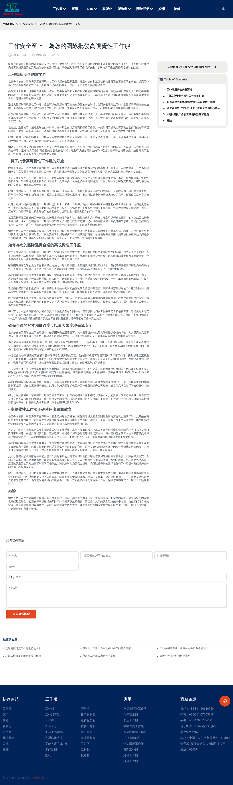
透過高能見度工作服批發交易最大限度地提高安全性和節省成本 (22, 648)
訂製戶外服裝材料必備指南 (175, 655)
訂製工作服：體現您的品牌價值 (23, 655)
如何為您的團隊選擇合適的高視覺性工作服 (191, 101)
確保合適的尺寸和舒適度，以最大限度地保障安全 (194, 108)
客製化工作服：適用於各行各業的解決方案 (106, 648)
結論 (169, 120)
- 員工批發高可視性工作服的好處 (185, 95)
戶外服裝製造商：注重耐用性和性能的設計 (184, 648)
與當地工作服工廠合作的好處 (99, 655)
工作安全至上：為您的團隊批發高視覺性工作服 (49, 24)
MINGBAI (9, 24)
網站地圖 (38, 778)
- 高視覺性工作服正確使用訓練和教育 (188, 114)
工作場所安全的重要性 (179, 89)
